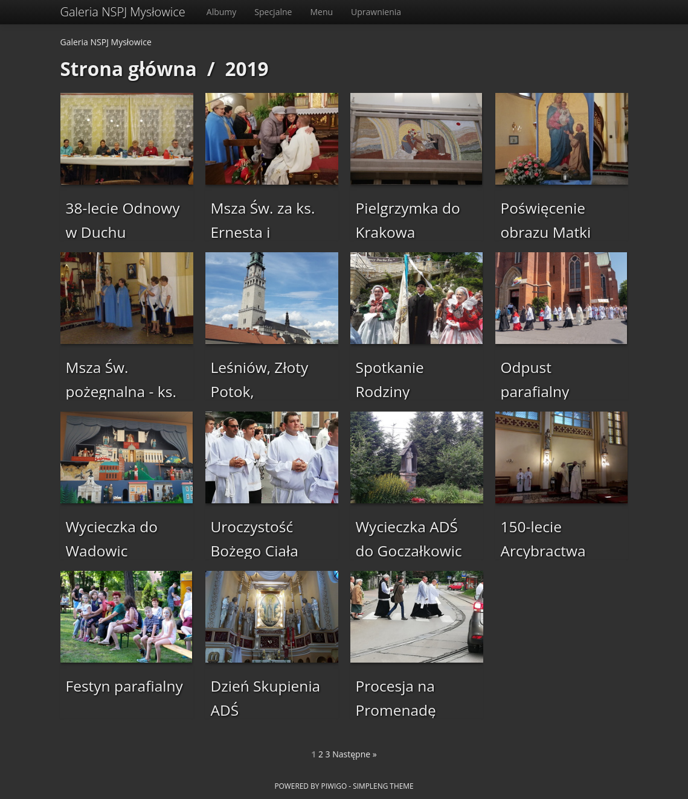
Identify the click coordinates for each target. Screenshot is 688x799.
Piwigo (334, 786)
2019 (247, 68)
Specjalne (273, 12)
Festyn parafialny (124, 686)
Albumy (222, 12)
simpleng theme (383, 786)
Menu (321, 12)
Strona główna (128, 68)
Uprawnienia (376, 12)
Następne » (354, 754)
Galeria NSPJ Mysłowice (122, 12)
